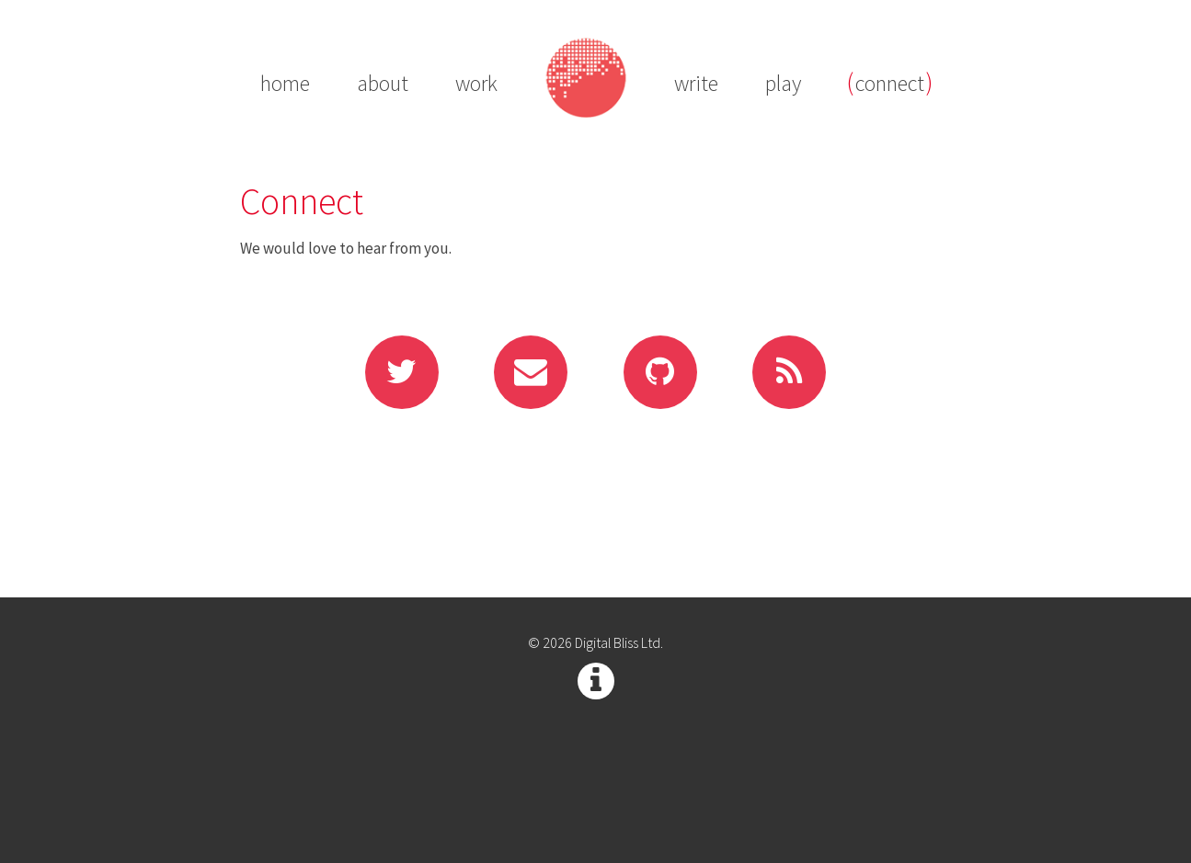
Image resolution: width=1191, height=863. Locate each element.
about (382, 83)
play (783, 83)
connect (889, 83)
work (476, 83)
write (696, 83)
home (285, 83)
